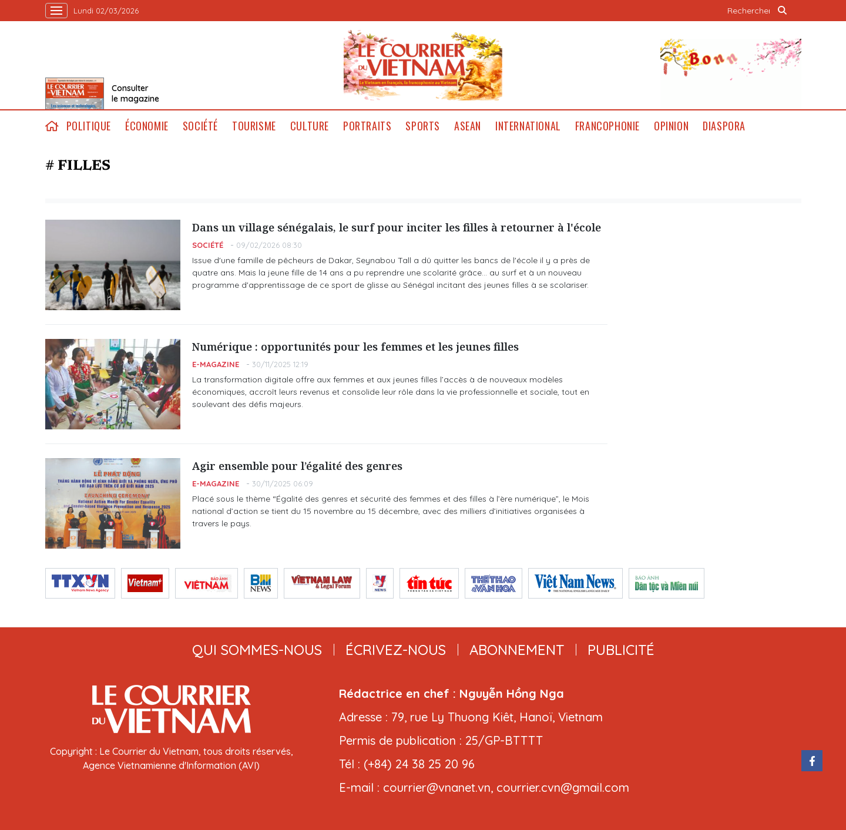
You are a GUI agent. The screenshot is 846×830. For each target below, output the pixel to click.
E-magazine (215, 364)
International (528, 126)
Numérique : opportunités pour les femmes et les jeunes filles (355, 347)
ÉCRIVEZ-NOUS (395, 649)
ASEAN (467, 126)
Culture (309, 126)
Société (200, 126)
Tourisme (254, 126)
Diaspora (724, 126)
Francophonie (607, 126)
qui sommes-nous (257, 649)
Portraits (367, 126)
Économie (147, 126)
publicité (621, 649)
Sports (422, 126)
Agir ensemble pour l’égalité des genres (297, 466)
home (52, 126)
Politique (88, 126)
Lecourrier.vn (423, 65)
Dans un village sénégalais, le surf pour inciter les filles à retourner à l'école (396, 227)
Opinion (671, 126)
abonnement (516, 649)
